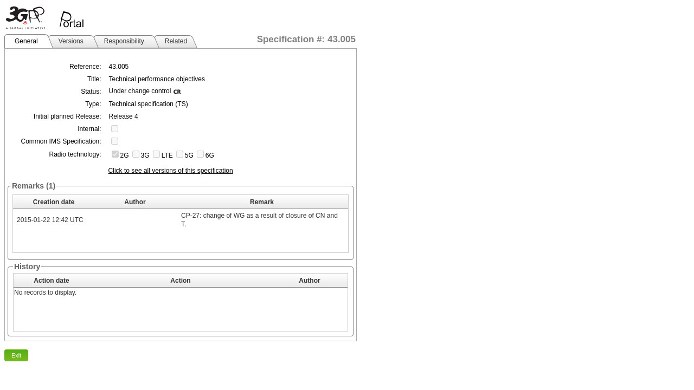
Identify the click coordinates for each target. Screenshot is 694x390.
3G (145, 155)
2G (124, 155)
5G (189, 155)
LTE (167, 155)
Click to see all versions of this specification (170, 170)
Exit (16, 355)
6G (209, 155)
